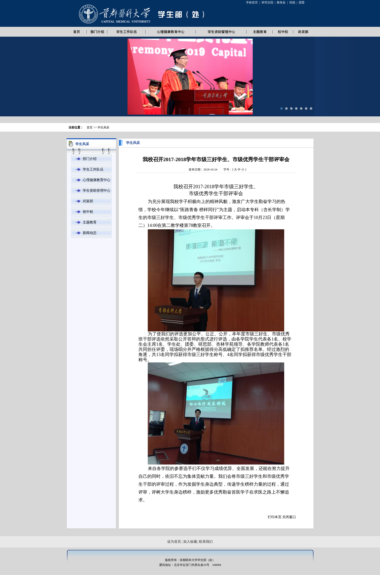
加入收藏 (190, 542)
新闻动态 (90, 233)
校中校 (88, 212)
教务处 (281, 2)
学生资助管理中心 (96, 190)
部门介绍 (90, 159)
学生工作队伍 (93, 169)
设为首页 (174, 542)
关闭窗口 (289, 517)
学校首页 (252, 2)
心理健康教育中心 (96, 180)
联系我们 (206, 542)
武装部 (88, 201)
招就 (292, 2)
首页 (90, 127)
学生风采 (103, 127)
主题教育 (90, 222)
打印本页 (274, 517)
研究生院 (267, 2)
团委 (302, 2)
